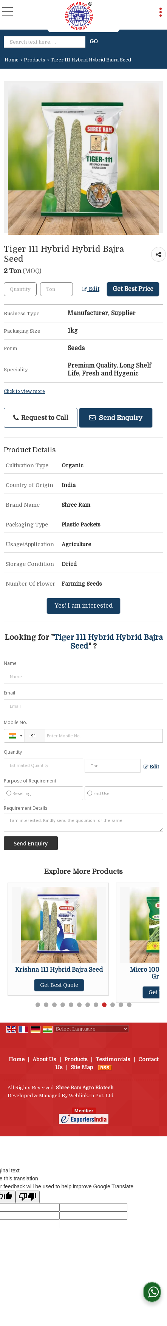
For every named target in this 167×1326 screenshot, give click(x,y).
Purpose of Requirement (30, 781)
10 (112, 1004)
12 (129, 1004)
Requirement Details (25, 808)
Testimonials (113, 1059)
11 (121, 1004)
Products (34, 60)
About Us (44, 1059)
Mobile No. (15, 722)
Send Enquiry (115, 417)
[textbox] (46, 42)
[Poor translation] (27, 1197)
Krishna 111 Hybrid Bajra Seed (59, 969)
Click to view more (24, 391)
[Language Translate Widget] (91, 1028)
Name (10, 663)
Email (9, 693)
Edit (90, 289)
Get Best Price (133, 289)
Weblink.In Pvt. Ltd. (91, 1095)
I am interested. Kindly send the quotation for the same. (83, 823)
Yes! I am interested (83, 605)
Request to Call (40, 418)
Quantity (13, 752)
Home (12, 60)
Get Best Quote (59, 985)
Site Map (82, 1067)
